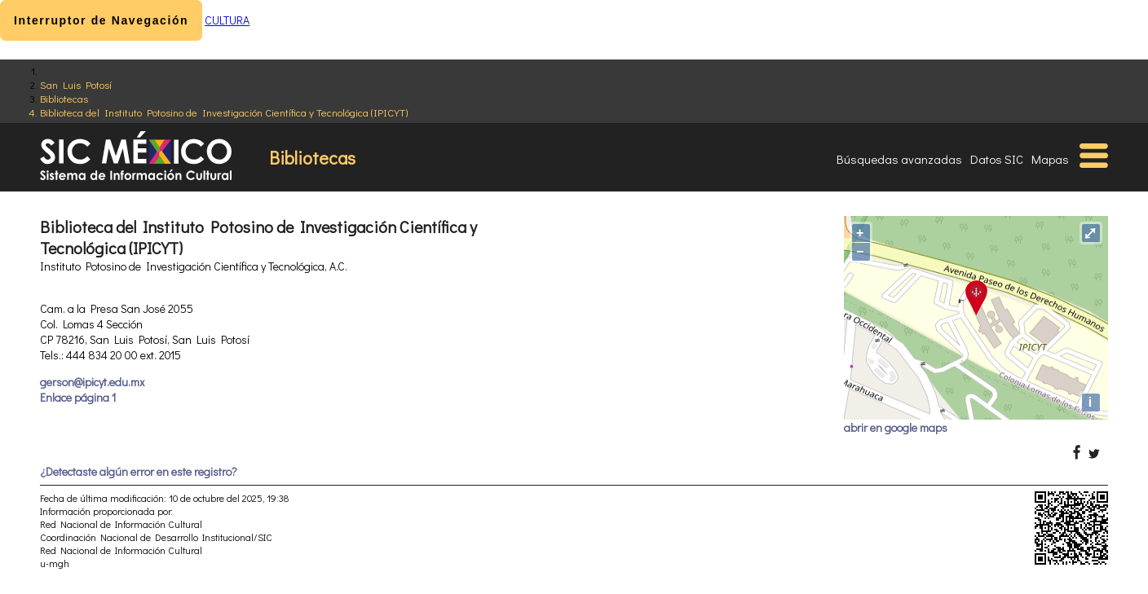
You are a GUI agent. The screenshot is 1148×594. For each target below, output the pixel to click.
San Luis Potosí (76, 84)
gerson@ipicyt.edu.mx (92, 381)
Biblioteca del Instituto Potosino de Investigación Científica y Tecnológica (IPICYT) (224, 112)
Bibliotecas (64, 98)
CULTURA (227, 20)
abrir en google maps (895, 427)
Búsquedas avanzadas (899, 159)
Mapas (1050, 159)
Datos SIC (996, 159)
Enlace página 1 (78, 397)
